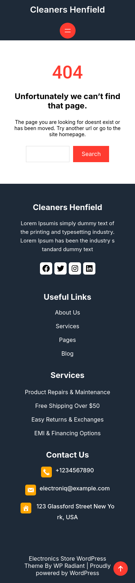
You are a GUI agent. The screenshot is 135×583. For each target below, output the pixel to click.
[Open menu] (68, 31)
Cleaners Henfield (67, 9)
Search (91, 153)
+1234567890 (74, 470)
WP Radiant (69, 565)
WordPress (84, 573)
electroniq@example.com (75, 488)
